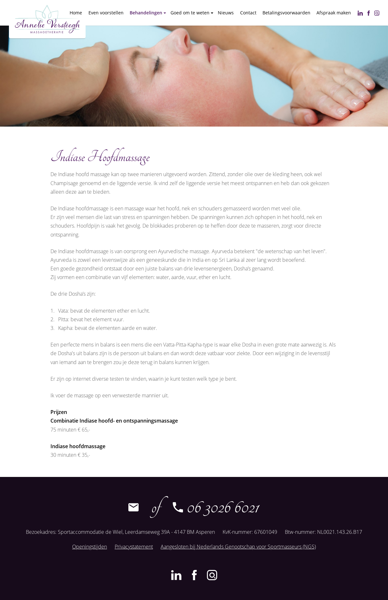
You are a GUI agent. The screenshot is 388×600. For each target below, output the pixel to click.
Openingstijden (89, 546)
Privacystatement (134, 546)
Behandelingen (146, 13)
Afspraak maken (333, 13)
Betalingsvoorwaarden (286, 13)
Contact (248, 13)
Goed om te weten (190, 13)
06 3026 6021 (216, 507)
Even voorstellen (106, 13)
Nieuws (226, 13)
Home (76, 13)
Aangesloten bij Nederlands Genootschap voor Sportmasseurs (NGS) (238, 546)
